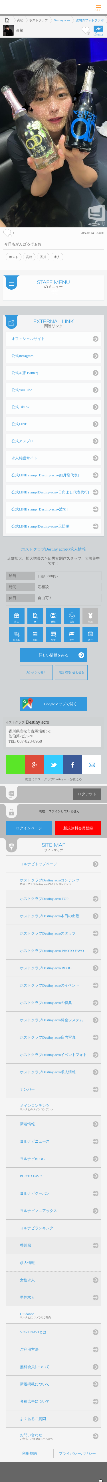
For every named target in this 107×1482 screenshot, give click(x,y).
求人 (57, 257)
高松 (29, 257)
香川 (43, 257)
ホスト (13, 257)
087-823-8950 (29, 741)
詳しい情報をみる (53, 655)
